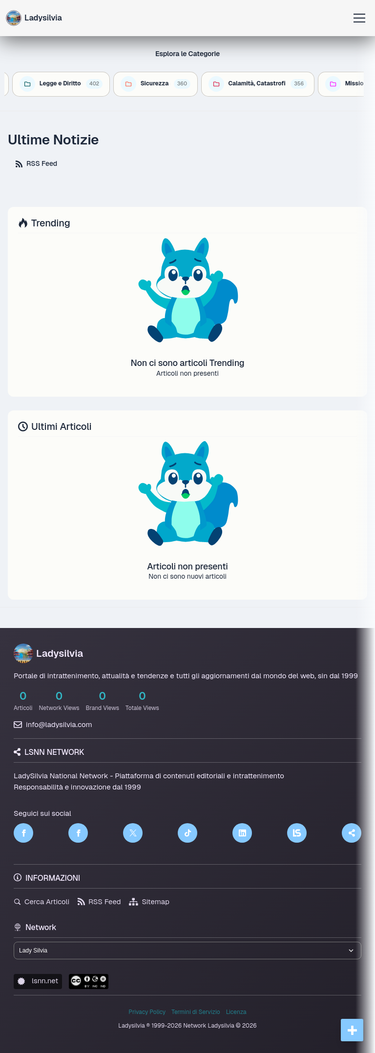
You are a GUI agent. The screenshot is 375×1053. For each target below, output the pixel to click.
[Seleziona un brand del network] (187, 950)
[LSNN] (297, 833)
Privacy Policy (147, 1012)
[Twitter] (133, 833)
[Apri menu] (359, 18)
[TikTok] (187, 833)
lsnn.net (38, 980)
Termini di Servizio (195, 1012)
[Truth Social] (351, 833)
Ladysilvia (48, 653)
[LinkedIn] (242, 833)
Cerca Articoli (41, 901)
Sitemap (149, 901)
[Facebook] (23, 833)
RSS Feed (36, 163)
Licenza (236, 1012)
